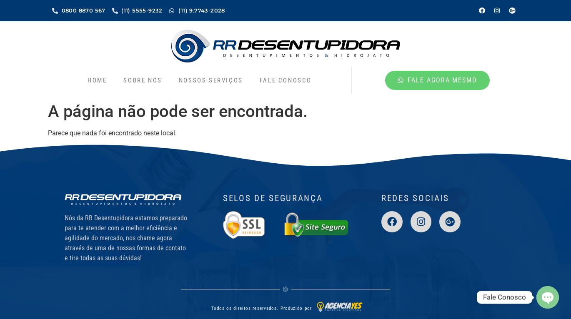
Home (97, 80)
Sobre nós (142, 80)
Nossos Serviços (211, 80)
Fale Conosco (286, 80)
